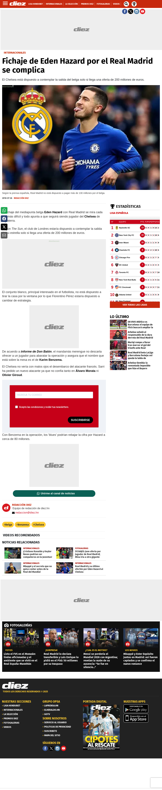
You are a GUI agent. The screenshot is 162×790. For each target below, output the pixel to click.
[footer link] (81, 693)
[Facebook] (45, 748)
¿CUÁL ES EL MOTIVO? (96, 650)
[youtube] (63, 748)
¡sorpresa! (51, 650)
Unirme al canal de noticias (58, 493)
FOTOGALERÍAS (21, 625)
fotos (9, 650)
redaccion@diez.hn (25, 512)
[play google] (142, 708)
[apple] (142, 718)
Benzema (23, 524)
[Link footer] (15, 685)
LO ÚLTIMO (119, 317)
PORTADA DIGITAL (95, 701)
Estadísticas (128, 206)
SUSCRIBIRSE (80, 420)
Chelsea (39, 524)
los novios (131, 650)
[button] (4, 210)
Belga (8, 524)
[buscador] (126, 4)
